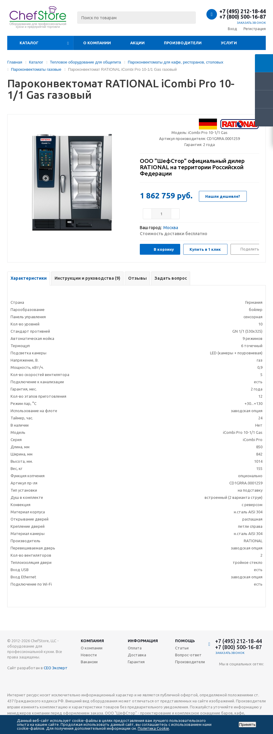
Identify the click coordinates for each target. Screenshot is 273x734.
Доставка (137, 655)
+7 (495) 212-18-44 (242, 11)
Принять (247, 724)
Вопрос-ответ (188, 655)
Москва (170, 227)
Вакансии (89, 662)
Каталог (29, 43)
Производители (183, 43)
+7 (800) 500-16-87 (242, 16)
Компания (92, 641)
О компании (97, 43)
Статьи (182, 648)
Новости (89, 655)
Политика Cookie (153, 728)
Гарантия (136, 662)
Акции (137, 43)
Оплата (135, 648)
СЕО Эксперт (55, 668)
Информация (143, 641)
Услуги (229, 43)
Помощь (185, 641)
